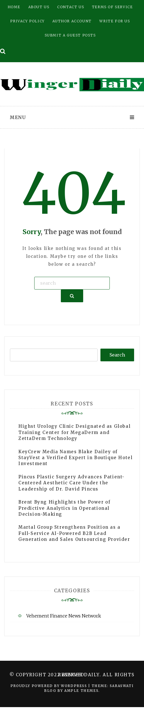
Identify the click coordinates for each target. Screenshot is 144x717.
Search (117, 355)
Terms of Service (112, 7)
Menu (18, 117)
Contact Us (70, 7)
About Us (39, 7)
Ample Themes (81, 690)
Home (14, 7)
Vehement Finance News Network (63, 616)
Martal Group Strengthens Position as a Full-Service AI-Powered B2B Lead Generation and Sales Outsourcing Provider (74, 533)
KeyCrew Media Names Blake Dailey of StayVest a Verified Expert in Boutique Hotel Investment (75, 458)
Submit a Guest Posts (70, 35)
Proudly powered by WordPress (49, 686)
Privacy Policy (27, 21)
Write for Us (114, 21)
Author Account (71, 21)
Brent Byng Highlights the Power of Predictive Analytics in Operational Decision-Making (64, 508)
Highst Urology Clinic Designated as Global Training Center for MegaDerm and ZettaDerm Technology (74, 432)
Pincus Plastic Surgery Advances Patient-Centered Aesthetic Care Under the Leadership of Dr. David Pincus (71, 483)
